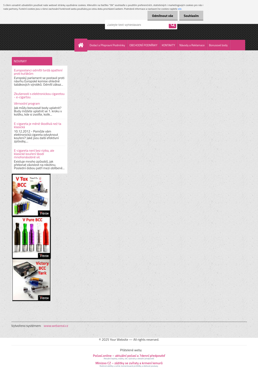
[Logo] (39, 24)
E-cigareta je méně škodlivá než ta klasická (37, 125)
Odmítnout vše (160, 15)
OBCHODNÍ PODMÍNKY (143, 45)
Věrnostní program (27, 103)
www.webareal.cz (56, 325)
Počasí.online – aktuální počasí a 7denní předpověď (129, 355)
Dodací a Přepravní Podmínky (107, 45)
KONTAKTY (168, 45)
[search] (172, 25)
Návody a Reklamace (191, 45)
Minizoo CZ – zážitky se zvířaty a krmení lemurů (129, 363)
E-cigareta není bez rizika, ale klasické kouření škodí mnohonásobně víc (34, 154)
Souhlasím (190, 15)
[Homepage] (82, 45)
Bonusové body (218, 45)
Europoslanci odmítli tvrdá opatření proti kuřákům (38, 72)
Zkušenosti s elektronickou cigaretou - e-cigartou (39, 95)
